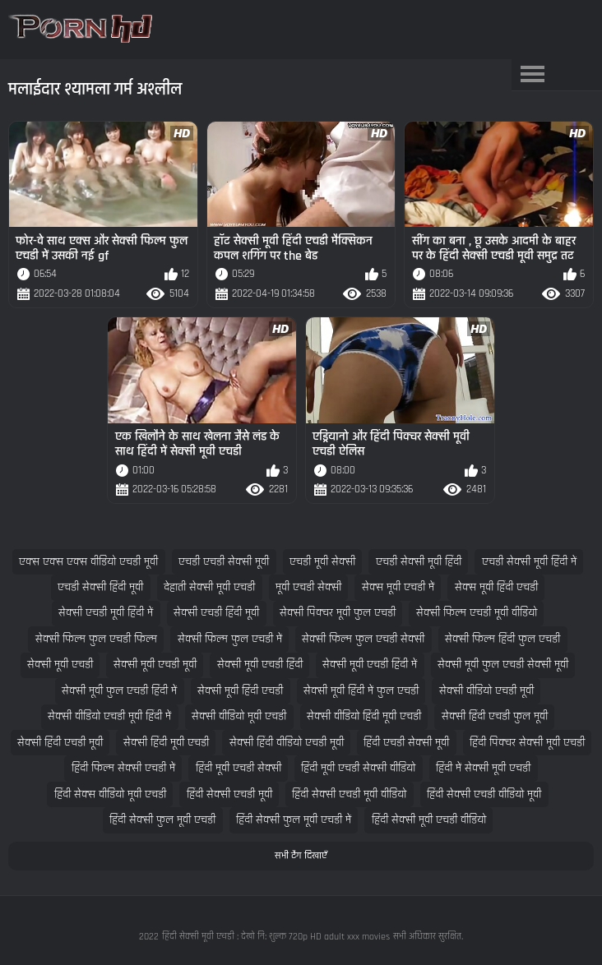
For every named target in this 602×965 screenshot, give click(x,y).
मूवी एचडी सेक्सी (308, 587)
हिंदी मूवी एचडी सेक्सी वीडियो (358, 768)
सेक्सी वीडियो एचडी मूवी (486, 691)
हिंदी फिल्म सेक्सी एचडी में (123, 768)
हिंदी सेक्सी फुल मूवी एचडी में (293, 820)
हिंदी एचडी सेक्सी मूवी (406, 742)
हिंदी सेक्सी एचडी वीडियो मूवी (484, 794)
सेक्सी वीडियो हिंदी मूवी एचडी (364, 716)
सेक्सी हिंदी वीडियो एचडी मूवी (286, 742)
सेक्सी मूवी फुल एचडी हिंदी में (119, 691)
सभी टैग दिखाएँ (301, 855)
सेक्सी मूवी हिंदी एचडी (240, 691)
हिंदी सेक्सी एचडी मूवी (229, 794)
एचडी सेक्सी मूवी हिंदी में (529, 562)
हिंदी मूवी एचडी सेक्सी (238, 768)
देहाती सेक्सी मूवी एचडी (209, 587)
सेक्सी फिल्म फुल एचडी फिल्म (96, 639)
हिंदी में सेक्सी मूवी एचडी (483, 768)
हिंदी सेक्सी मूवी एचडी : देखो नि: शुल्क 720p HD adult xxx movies (276, 936)
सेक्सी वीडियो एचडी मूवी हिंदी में (109, 716)
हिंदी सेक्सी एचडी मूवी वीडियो (349, 794)
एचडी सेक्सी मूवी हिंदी (418, 562)
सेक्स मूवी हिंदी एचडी (496, 587)
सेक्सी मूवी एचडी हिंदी (260, 664)
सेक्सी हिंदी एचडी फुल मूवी (495, 716)
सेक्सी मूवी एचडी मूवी (155, 664)
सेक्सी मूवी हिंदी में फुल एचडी (361, 691)
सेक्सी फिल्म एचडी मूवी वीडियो (476, 613)
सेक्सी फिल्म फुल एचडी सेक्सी (363, 639)
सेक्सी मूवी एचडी (60, 664)
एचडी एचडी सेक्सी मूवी (223, 562)
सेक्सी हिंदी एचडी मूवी (60, 742)
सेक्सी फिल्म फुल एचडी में (230, 639)
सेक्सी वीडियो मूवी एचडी (239, 716)
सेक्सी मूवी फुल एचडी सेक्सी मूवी (503, 664)
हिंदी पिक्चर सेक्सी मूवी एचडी (527, 742)
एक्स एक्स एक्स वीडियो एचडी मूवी (88, 562)
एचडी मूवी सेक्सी (322, 562)
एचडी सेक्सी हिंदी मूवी (100, 587)
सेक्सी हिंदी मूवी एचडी (166, 742)
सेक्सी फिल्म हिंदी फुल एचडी (502, 639)
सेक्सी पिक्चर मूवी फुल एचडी (338, 613)
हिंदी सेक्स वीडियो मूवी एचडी (110, 794)
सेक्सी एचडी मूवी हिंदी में (105, 613)
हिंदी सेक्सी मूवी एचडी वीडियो (429, 820)
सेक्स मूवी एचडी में (398, 587)
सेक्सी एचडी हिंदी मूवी (216, 613)
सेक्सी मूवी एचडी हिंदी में (369, 664)
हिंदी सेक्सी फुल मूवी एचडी (162, 820)
